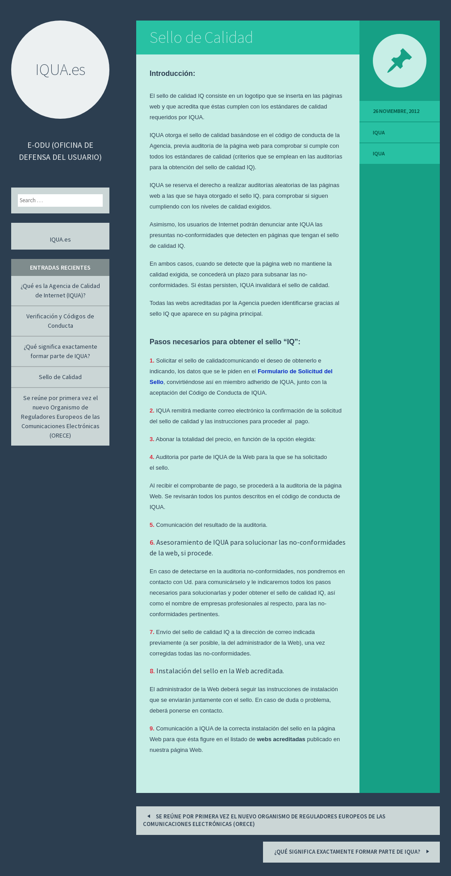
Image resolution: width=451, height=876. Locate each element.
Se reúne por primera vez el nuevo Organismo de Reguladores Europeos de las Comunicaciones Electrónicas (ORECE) (264, 820)
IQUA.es (60, 239)
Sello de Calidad (201, 37)
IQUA (379, 132)
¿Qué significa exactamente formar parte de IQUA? (353, 851)
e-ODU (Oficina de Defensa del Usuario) (60, 151)
